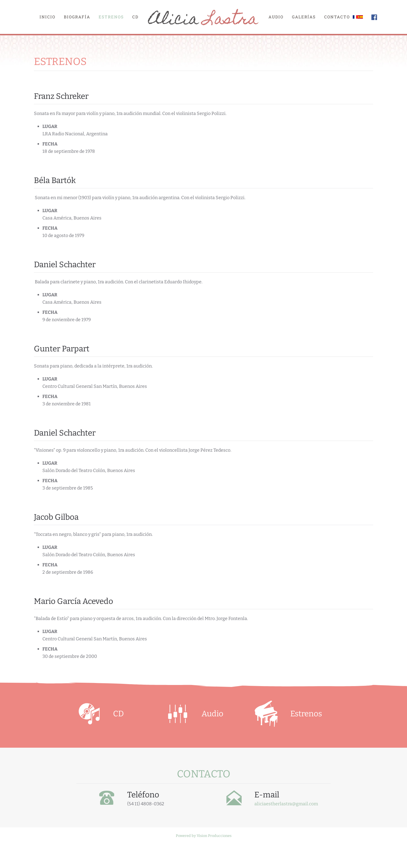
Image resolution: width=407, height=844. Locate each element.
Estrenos (111, 16)
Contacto (337, 16)
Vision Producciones (214, 836)
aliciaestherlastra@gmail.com (286, 803)
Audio (276, 16)
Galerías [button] (304, 16)
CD (135, 16)
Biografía (77, 16)
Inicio (47, 16)
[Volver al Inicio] (203, 17)
